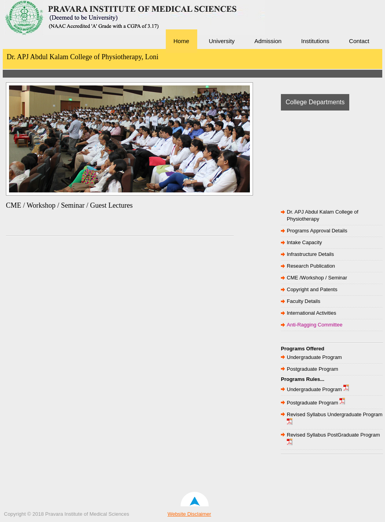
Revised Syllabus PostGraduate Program (333, 435)
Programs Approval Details (317, 231)
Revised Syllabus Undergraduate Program (335, 414)
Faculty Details (303, 301)
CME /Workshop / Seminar (317, 278)
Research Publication (311, 266)
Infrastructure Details (310, 254)
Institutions (315, 41)
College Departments (315, 102)
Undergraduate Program (314, 357)
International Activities (311, 313)
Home (181, 41)
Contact (359, 41)
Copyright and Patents (312, 289)
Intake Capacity (304, 242)
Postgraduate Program (312, 369)
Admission (267, 41)
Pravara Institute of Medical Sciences (59, 29)
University (222, 41)
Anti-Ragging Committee (315, 325)
